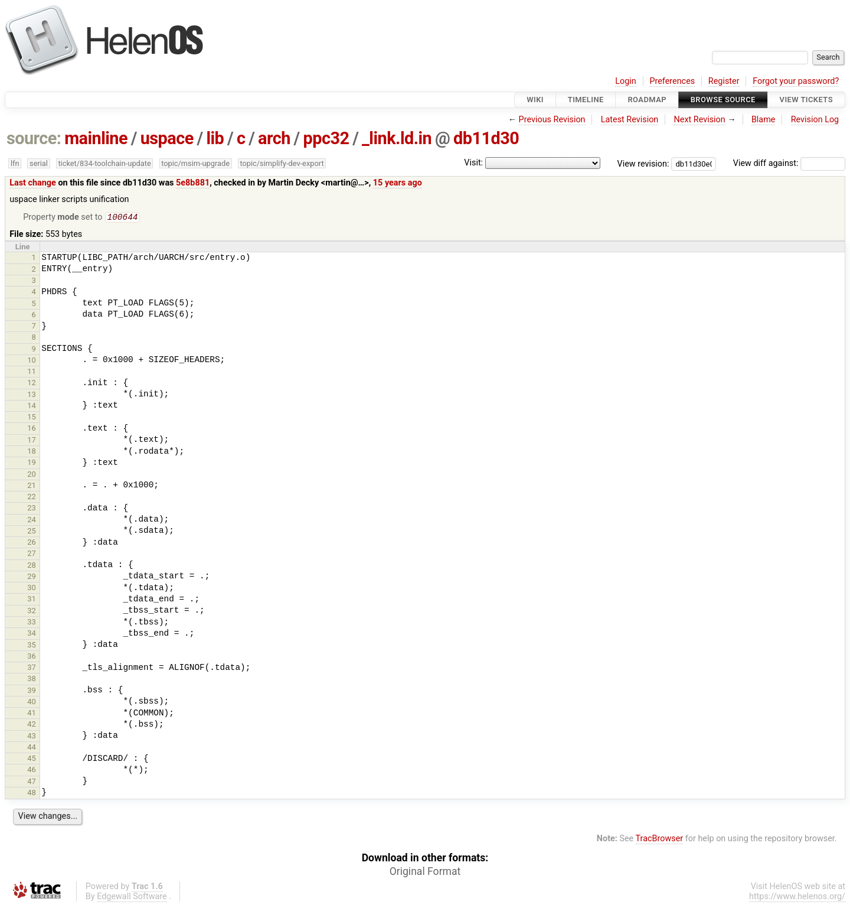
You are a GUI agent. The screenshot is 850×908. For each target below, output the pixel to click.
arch (274, 138)
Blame (763, 120)
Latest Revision (630, 120)
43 (31, 737)
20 (31, 475)
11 (31, 372)
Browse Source (723, 99)
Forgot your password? (796, 81)
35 (31, 646)
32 (31, 611)
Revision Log (815, 120)
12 (31, 383)
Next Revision (699, 120)
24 (31, 520)
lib (215, 138)
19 (31, 463)
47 (31, 782)
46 (31, 770)
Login (625, 81)
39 (31, 691)
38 (31, 679)
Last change (32, 183)
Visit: (473, 163)
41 (31, 714)
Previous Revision (552, 120)
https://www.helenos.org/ (797, 898)
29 (31, 577)
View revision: (643, 163)
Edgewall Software (132, 898)
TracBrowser (660, 840)
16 (31, 429)
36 (31, 657)
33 (31, 623)
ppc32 (326, 138)
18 (31, 452)
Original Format (425, 872)
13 (31, 395)
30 (31, 588)
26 (31, 543)
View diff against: (789, 163)
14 (31, 406)
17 (31, 441)
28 (31, 566)
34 (31, 634)
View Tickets (806, 99)
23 (31, 509)
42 (31, 725)
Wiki (535, 99)
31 (31, 599)
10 (31, 361)
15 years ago (397, 183)
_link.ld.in (396, 138)
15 (31, 418)
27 (31, 554)
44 (31, 748)
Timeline (586, 99)
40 (31, 702)
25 (31, 532)
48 (31, 793)
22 (31, 497)
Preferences (672, 81)
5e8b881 (193, 183)
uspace (167, 138)
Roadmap (646, 99)
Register (724, 81)
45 (31, 759)
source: (33, 138)
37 (31, 668)
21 (31, 486)
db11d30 (486, 138)
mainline (96, 138)
